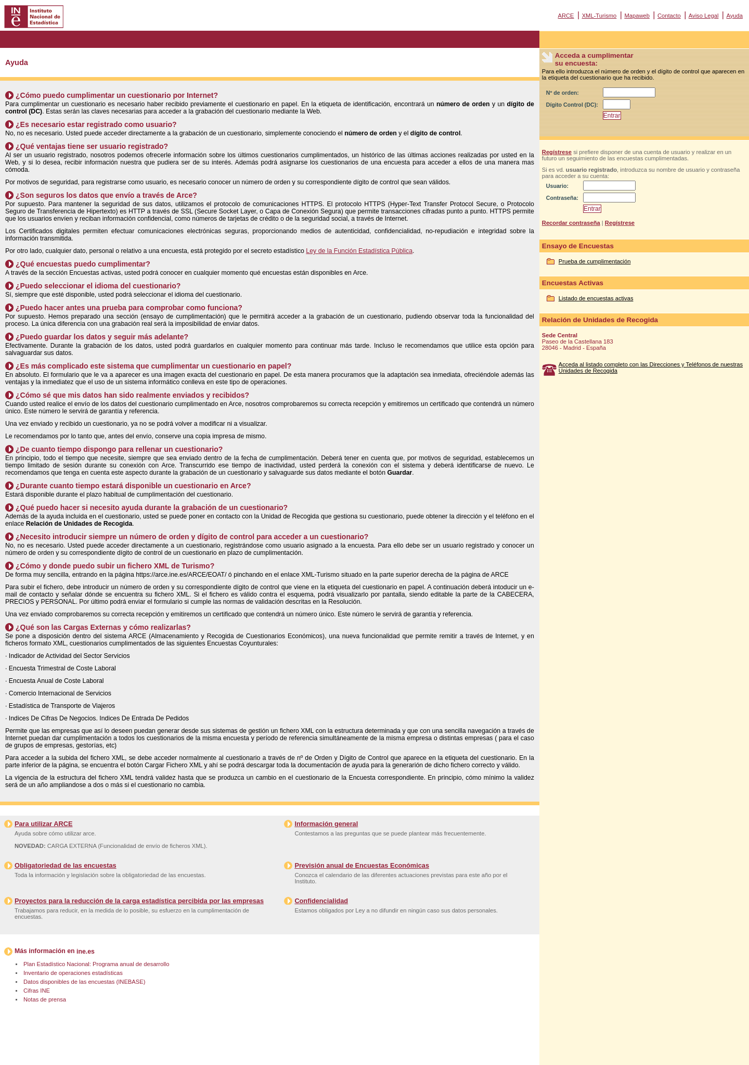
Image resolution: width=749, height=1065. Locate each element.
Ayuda (734, 15)
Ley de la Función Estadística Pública (359, 251)
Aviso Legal (704, 15)
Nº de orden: (562, 93)
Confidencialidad (321, 901)
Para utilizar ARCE (43, 824)
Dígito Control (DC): (572, 105)
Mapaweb (637, 15)
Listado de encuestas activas (596, 298)
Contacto (669, 15)
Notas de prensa (44, 999)
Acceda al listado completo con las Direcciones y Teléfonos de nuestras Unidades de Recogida (651, 367)
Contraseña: (562, 198)
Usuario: (557, 186)
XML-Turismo (599, 15)
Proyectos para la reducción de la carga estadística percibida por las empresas (139, 901)
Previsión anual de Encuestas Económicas (361, 865)
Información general (326, 824)
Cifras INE (36, 990)
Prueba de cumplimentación (595, 261)
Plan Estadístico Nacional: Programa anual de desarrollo (96, 964)
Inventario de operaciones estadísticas (73, 973)
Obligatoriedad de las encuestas (66, 865)
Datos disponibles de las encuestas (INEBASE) (84, 982)
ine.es (85, 951)
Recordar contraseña (571, 223)
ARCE (566, 15)
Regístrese (557, 152)
